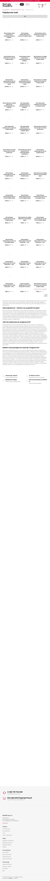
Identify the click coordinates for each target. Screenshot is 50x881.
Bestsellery (5, 868)
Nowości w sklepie (7, 866)
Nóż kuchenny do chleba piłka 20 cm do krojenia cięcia (40, 174)
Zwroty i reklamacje (7, 835)
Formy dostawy (6, 828)
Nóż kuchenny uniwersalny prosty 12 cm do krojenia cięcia (25, 196)
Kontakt (41, 4)
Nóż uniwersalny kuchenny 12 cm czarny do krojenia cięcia (40, 104)
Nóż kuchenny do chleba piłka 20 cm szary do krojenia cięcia (40, 81)
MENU (27, 4)
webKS (10, 878)
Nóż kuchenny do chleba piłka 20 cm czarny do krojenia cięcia (40, 58)
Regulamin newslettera (8, 840)
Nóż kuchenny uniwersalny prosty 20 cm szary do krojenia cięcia (9, 82)
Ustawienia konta (7, 856)
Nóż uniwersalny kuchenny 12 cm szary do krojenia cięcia (9, 128)
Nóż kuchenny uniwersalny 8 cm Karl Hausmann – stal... (25, 263)
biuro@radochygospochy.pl (19, 798)
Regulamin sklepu (7, 845)
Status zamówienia (7, 858)
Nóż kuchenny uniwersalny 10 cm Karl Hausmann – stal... (25, 241)
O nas (4, 833)
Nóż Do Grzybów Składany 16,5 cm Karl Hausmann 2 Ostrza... (25, 285)
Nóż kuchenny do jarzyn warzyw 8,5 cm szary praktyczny (9, 151)
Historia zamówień (7, 854)
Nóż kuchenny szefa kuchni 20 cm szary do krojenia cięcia (9, 58)
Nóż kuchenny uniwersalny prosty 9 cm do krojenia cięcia (40, 196)
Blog (4, 870)
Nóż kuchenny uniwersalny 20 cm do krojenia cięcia (40, 151)
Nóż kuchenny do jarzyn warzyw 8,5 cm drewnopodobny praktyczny (24, 152)
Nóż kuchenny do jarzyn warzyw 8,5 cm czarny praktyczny (40, 128)
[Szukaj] (19, 4)
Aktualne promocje (7, 864)
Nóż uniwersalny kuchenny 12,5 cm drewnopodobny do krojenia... (24, 105)
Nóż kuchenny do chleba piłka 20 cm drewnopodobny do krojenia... (9, 105)
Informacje (6, 862)
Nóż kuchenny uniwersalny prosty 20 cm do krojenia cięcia (9, 196)
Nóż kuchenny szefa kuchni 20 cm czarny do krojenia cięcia (40, 34)
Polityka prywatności (7, 842)
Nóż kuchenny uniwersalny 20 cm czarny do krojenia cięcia (24, 34)
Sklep (4, 838)
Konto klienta (7, 850)
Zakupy (5, 826)
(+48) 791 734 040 (15, 792)
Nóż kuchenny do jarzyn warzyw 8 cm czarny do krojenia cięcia (40, 285)
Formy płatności (6, 831)
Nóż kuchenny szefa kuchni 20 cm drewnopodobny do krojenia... (9, 35)
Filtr (25, 16)
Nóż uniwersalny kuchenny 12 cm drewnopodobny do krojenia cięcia (24, 128)
